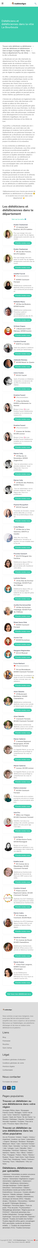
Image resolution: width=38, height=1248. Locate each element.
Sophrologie (7, 1217)
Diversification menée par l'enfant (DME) (17, 1190)
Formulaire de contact (10, 1082)
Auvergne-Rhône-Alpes (11, 1110)
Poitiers (18, 1155)
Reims (25, 1155)
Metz (29, 1148)
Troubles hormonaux (23, 1228)
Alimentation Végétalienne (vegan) (21, 1179)
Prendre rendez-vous (22, 243)
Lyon (16, 1148)
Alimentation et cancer (11, 1176)
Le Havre (24, 1146)
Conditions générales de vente (13, 1063)
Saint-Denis (19, 1157)
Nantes (12, 1153)
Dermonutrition (17, 1188)
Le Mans (32, 1146)
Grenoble (16, 1146)
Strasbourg (16, 1159)
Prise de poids (13, 1208)
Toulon (23, 1159)
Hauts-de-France (15, 1117)
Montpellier (7, 1150)
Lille (4, 1148)
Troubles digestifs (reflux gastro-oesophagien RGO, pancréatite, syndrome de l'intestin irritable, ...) (19, 1223)
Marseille (23, 1148)
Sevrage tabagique (24, 1214)
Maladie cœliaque (16, 1194)
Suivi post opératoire (19, 1217)
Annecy (31, 1137)
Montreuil (15, 1150)
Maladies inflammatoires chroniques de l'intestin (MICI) (18, 1197)
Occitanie (21, 1121)
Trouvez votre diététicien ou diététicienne (17, 46)
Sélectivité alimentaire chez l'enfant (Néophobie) (16, 1213)
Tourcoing (6, 1161)
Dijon (10, 1146)
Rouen (12, 1157)
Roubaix (5, 1157)
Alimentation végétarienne (12, 1181)
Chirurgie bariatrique (9, 1185)
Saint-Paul (7, 1159)
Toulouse (30, 1159)
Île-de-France (27, 1117)
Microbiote (13, 1201)
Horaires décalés (29, 1192)
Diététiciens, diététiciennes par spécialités (18, 1169)
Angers (25, 1137)
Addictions (6, 1174)
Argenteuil (6, 1139)
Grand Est (16, 1115)
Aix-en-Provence (9, 1137)
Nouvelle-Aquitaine (9, 1121)
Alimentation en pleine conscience (23, 1174)
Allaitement (26, 1181)
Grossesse (17, 1192)
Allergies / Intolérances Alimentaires (15, 1183)
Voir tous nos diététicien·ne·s (19, 994)
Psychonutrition (24, 1208)
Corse (9, 1115)
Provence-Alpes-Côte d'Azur (17, 1124)
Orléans (29, 1153)
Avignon (6, 1141)
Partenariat (6, 1041)
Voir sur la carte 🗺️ (19, 219)
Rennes (31, 1155)
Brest (13, 1144)
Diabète (26, 1188)
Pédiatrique (7, 1205)
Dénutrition (6, 1188)
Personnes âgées (18, 1205)
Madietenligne (21, 1240)
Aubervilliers (30, 1139)
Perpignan (10, 1155)
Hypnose (6, 1194)
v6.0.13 (28, 1242)
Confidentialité (8, 1070)
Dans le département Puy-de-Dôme (16, 53)
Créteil (5, 1146)
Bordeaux (22, 1141)
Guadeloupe (25, 1115)
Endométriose (7, 1192)
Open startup (7, 1048)
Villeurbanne (20, 1161)
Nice (18, 1153)
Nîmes (23, 1153)
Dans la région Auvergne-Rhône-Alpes (17, 51)
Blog (4, 1037)
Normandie (29, 1119)
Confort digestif (23, 1185)
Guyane (5, 1117)
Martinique (13, 1119)
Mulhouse (23, 1150)
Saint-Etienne (30, 1157)
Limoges (11, 1148)
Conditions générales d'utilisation (14, 1059)
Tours (12, 1161)
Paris (4, 1155)
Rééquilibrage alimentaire (11, 1210)
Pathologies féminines (18, 1203)
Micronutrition (22, 1201)
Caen (18, 1144)
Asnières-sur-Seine (18, 1139)
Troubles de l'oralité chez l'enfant (21, 1219)
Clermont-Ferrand (27, 1144)
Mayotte (21, 1119)
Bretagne (18, 1112)
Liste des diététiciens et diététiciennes (16, 48)
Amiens (18, 1137)
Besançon (14, 1141)
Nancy (30, 1150)
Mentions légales (9, 1066)
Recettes (6, 1044)
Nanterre (6, 1153)
